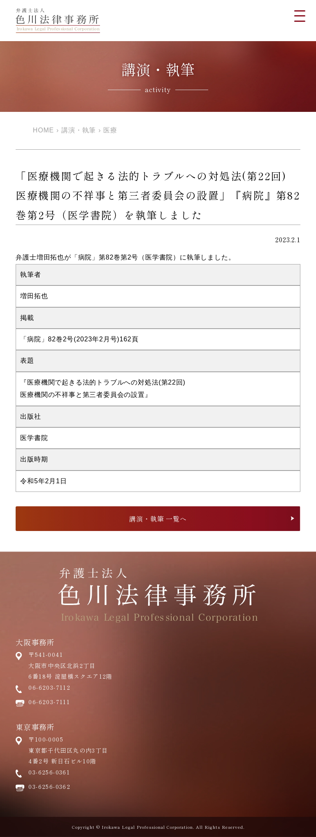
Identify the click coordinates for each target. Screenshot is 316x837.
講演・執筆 (78, 130)
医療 (110, 130)
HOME (43, 130)
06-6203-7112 (49, 687)
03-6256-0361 (49, 772)
